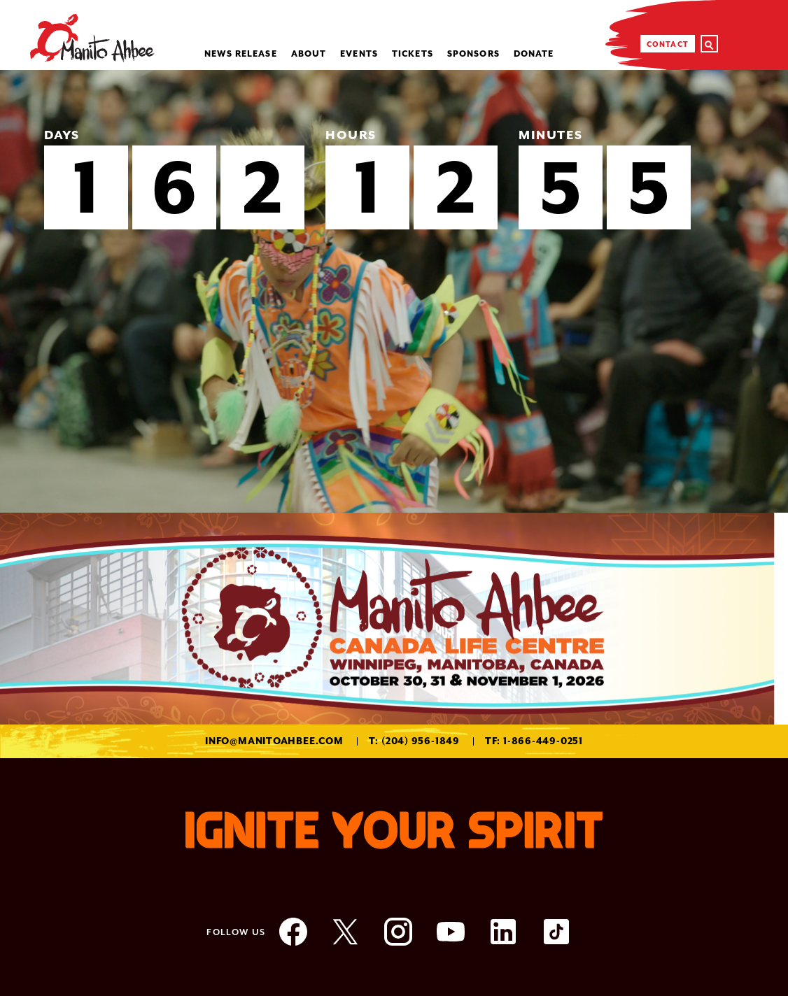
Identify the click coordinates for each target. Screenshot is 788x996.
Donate (534, 54)
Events (359, 54)
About (309, 54)
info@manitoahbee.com (274, 741)
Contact (668, 44)
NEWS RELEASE (240, 54)
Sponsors (473, 54)
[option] (394, 291)
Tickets (412, 54)
